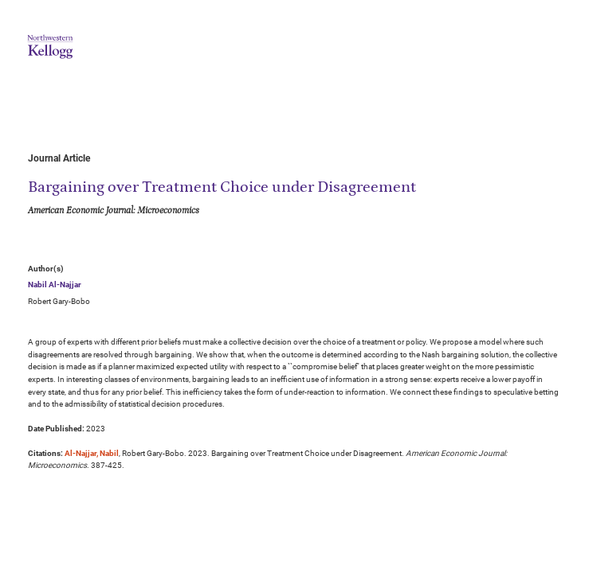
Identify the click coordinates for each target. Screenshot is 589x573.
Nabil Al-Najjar (54, 284)
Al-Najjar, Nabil (92, 453)
